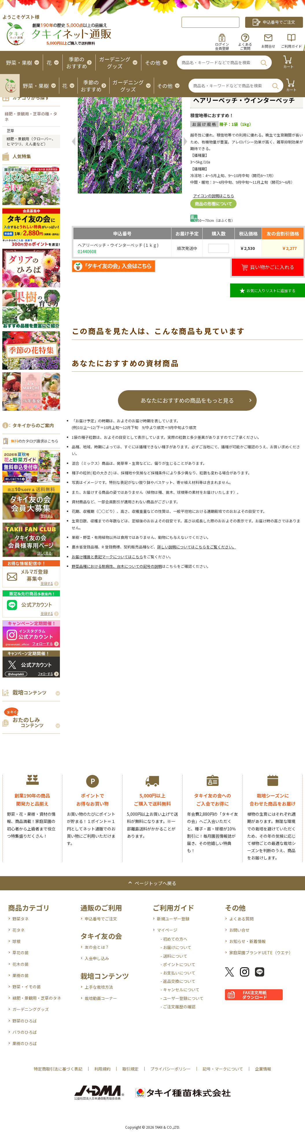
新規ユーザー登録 (173, 919)
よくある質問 (241, 919)
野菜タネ (20, 919)
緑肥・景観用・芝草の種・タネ (31, 116)
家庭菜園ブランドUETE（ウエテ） (261, 952)
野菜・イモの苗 (26, 987)
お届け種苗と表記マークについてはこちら (107, 556)
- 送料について (173, 956)
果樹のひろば (24, 1043)
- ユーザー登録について (182, 998)
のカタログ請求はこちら (34, 441)
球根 (16, 941)
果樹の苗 (20, 975)
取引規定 (130, 1069)
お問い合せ (239, 930)
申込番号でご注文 (101, 919)
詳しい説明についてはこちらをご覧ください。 (196, 547)
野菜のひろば (24, 1021)
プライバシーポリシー (170, 1069)
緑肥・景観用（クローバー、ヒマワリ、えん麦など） (31, 141)
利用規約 (102, 1069)
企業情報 (263, 1069)
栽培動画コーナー (101, 998)
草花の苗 (20, 952)
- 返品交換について (177, 981)
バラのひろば (24, 1032)
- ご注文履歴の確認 (177, 1006)
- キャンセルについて (179, 989)
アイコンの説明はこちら (213, 195)
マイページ (167, 930)
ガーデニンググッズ (30, 1009)
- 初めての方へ (173, 939)
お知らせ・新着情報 (247, 941)
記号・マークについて (223, 1069)
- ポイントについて (177, 964)
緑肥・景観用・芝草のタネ (36, 998)
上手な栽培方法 (99, 987)
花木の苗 (20, 964)
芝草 (10, 130)
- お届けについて (175, 947)
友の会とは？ (97, 947)
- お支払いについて (177, 973)
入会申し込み (97, 958)
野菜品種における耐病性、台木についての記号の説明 (117, 566)
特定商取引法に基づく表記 (58, 1069)
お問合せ (268, 46)
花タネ (18, 930)
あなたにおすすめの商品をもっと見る (187, 400)
